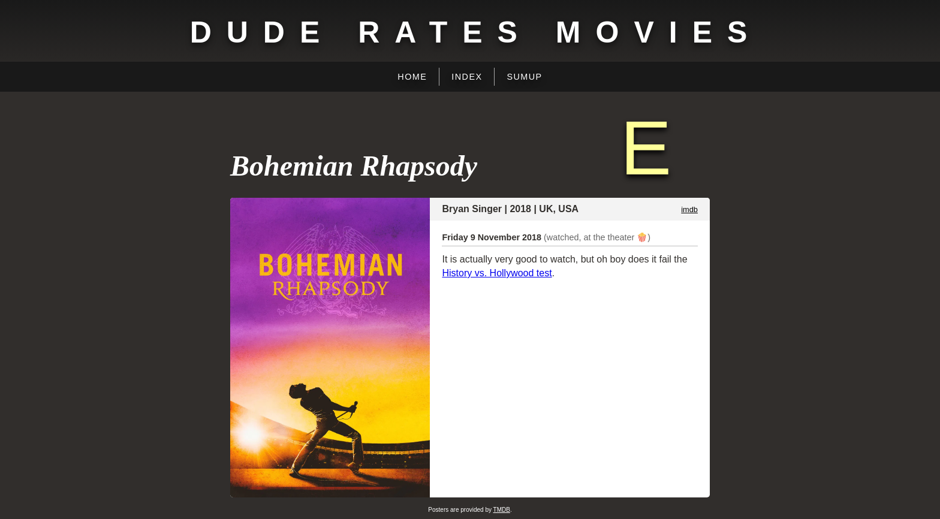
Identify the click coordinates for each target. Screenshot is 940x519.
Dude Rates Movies (476, 32)
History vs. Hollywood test (497, 273)
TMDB (501, 509)
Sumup (524, 77)
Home (412, 77)
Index (466, 77)
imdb (689, 209)
